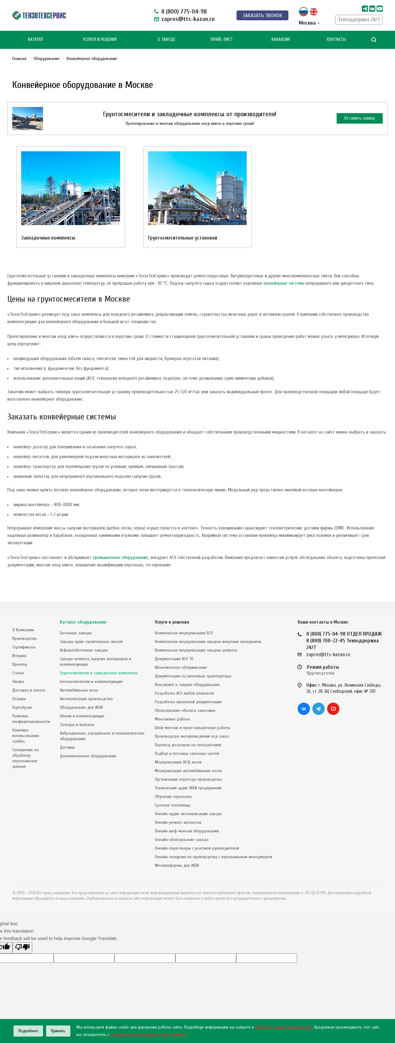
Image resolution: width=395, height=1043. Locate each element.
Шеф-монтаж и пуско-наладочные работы (192, 727)
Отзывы (19, 698)
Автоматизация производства (86, 698)
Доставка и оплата (28, 690)
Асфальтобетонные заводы (84, 650)
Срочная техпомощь (173, 805)
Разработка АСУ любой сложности (184, 693)
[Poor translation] (22, 948)
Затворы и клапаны (77, 724)
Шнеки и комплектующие (82, 716)
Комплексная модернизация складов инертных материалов (208, 641)
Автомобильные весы (79, 690)
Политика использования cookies (25, 736)
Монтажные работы (172, 719)
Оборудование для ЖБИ (81, 707)
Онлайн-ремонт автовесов (178, 822)
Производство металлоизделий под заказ (192, 736)
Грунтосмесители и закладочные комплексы (99, 673)
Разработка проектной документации (188, 701)
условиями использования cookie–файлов (148, 1034)
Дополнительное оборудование (88, 756)
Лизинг (18, 681)
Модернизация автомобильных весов (188, 770)
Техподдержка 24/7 (359, 19)
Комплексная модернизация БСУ (184, 633)
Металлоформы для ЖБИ (177, 865)
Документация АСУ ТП (174, 658)
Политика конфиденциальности (31, 718)
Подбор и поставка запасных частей (187, 753)
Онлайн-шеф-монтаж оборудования (187, 831)
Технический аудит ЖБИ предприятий (188, 788)
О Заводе (166, 39)
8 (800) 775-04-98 (184, 11)
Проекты (19, 664)
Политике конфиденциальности (283, 1027)
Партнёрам (22, 707)
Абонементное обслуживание (181, 667)
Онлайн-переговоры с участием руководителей (197, 848)
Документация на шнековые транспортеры (193, 676)
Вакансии (281, 39)
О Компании (23, 630)
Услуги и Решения (100, 39)
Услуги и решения (172, 622)
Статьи (18, 673)
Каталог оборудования (83, 622)
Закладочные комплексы (48, 238)
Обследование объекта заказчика (185, 710)
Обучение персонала (173, 796)
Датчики (67, 747)
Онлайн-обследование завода (182, 839)
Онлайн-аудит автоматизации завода (188, 813)
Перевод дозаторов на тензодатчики (188, 745)
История (19, 655)
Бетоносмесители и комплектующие (91, 681)
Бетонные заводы (76, 633)
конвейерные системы (284, 283)
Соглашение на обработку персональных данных (25, 758)
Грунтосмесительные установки (182, 238)
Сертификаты (23, 647)
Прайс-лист (222, 39)
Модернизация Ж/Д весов (178, 762)
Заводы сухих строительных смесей (91, 641)
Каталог (36, 39)
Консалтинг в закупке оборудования (187, 684)
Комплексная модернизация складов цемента (196, 650)
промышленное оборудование (120, 557)
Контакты (336, 39)
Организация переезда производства (188, 779)
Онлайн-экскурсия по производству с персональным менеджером (213, 856)
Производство (24, 638)
